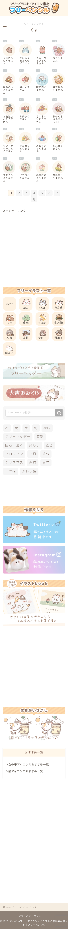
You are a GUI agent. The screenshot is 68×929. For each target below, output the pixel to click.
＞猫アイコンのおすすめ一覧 (24, 771)
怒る (49, 445)
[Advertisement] (34, 247)
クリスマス (14, 462)
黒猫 (46, 462)
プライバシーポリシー (31, 916)
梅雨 (47, 428)
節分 (46, 454)
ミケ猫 (10, 471)
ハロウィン (14, 454)
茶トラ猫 (29, 471)
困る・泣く (14, 445)
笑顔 (40, 436)
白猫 (32, 462)
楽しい (34, 445)
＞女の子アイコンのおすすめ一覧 (27, 764)
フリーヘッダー (17, 436)
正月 (32, 454)
